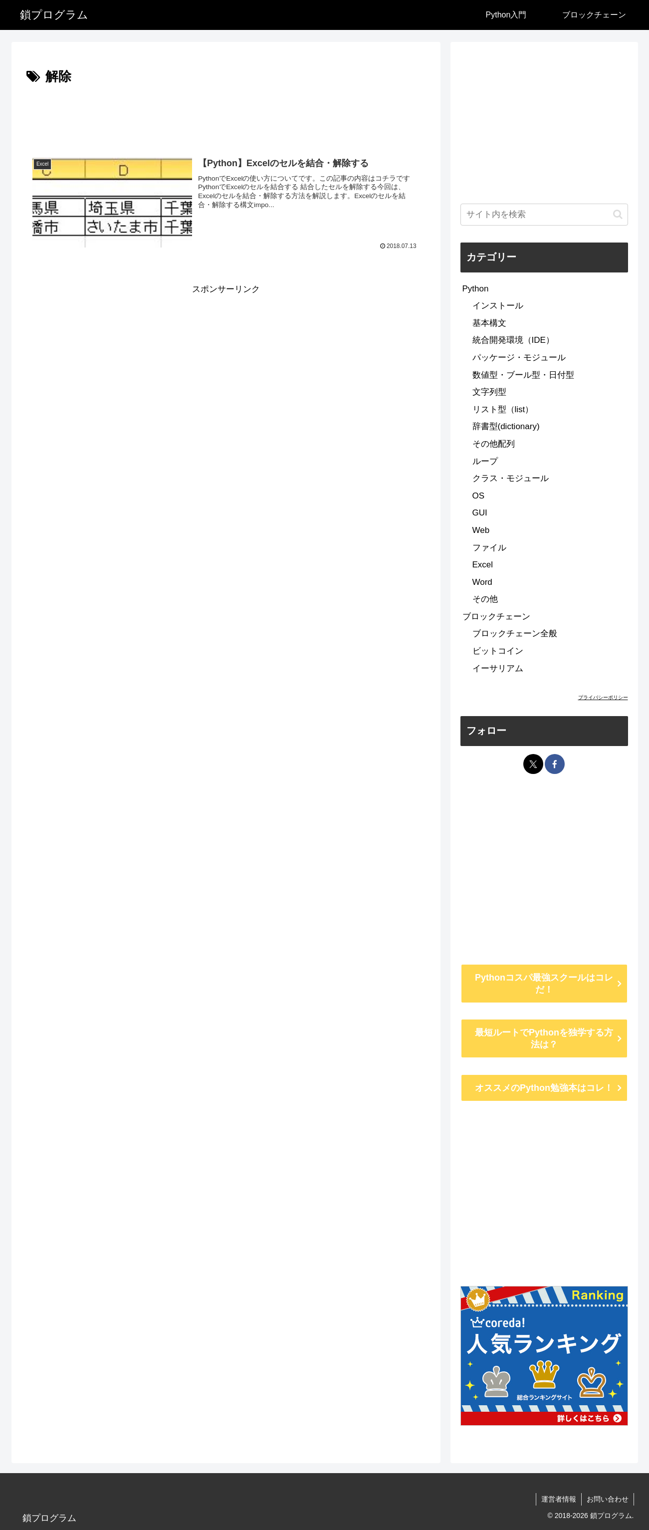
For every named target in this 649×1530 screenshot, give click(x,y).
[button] (618, 214)
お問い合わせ (608, 1499)
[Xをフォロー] (533, 764)
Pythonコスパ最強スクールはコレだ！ (544, 984)
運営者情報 (558, 1499)
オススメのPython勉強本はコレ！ (544, 1088)
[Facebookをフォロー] (555, 764)
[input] (544, 215)
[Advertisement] (226, 115)
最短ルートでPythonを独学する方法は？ (544, 1038)
